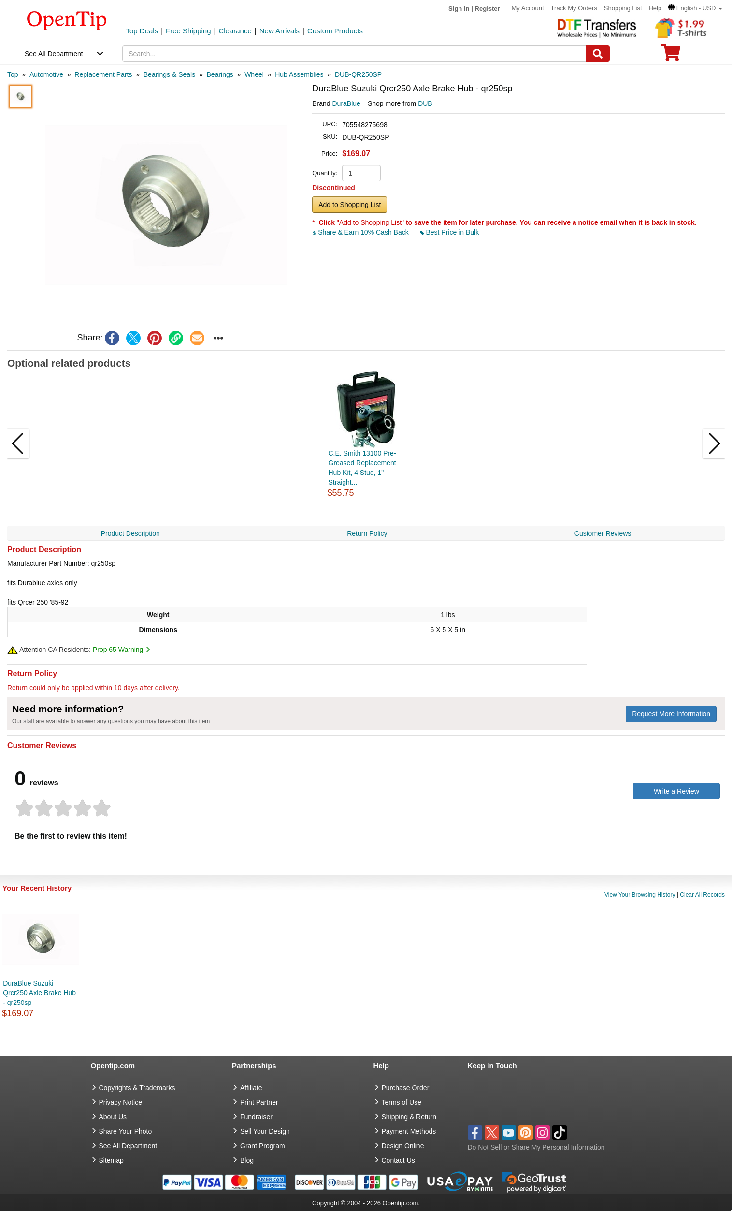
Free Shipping (188, 31)
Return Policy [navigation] (367, 533)
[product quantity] (361, 173)
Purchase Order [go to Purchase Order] (406, 1088)
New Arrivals (279, 31)
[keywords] (354, 53)
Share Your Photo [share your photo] (125, 1131)
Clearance (234, 31)
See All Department (54, 54)
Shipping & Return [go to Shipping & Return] (409, 1117)
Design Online (403, 1146)
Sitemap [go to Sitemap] (111, 1160)
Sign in (458, 8)
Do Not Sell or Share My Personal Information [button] (536, 1147)
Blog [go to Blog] (247, 1160)
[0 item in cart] (670, 56)
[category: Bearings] (220, 74)
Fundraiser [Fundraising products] (256, 1117)
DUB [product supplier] (425, 103)
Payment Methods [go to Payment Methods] (409, 1131)
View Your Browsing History (639, 894)
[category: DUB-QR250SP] (358, 74)
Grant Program (262, 1146)
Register (487, 8)
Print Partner (259, 1102)
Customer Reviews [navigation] (602, 533)
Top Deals (142, 31)
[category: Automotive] (46, 74)
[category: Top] (12, 74)
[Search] (598, 53)
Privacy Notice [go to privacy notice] (120, 1102)
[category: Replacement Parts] (103, 74)
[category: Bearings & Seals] (169, 74)
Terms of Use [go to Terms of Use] (401, 1102)
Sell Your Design (265, 1131)
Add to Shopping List (349, 204)
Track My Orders (574, 8)
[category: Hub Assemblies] (299, 74)
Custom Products (335, 31)
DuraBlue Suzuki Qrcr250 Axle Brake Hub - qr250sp (39, 992)
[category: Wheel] (254, 74)
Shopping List (623, 8)
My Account (528, 8)
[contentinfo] (67, 20)
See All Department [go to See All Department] (128, 1146)
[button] (695, 8)
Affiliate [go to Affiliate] (251, 1088)
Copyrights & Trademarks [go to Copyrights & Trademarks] (137, 1088)
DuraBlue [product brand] (346, 103)
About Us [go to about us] (113, 1117)
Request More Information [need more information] (671, 714)
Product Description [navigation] (130, 533)
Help (654, 8)
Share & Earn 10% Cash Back (361, 232)
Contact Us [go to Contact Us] (398, 1160)
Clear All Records (702, 894)
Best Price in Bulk (449, 232)
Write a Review (676, 791)
